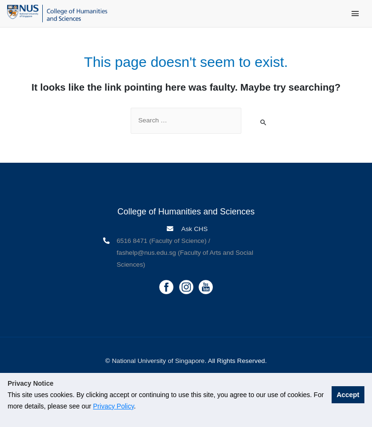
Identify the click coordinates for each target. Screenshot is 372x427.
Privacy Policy (113, 406)
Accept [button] (347, 395)
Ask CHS (194, 228)
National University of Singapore (158, 360)
